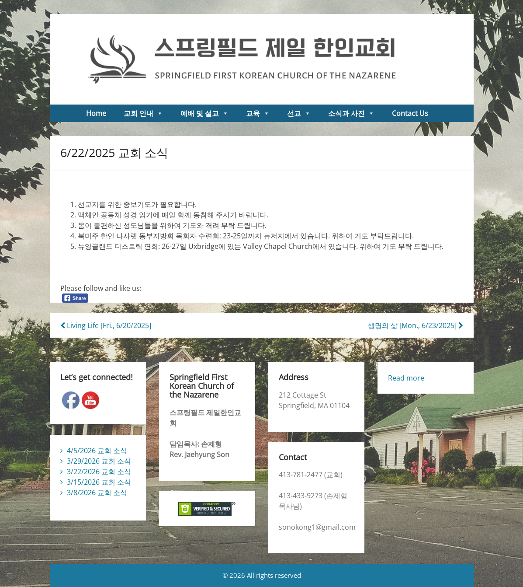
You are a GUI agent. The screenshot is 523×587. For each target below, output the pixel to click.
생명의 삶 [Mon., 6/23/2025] (415, 325)
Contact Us (410, 113)
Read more (406, 378)
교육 (258, 113)
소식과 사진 (351, 113)
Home (96, 113)
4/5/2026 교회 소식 (97, 450)
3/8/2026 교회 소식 (97, 492)
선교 (299, 113)
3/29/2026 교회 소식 (99, 461)
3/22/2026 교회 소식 (99, 471)
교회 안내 (143, 113)
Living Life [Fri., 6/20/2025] (105, 325)
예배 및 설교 (204, 113)
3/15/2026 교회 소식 (99, 482)
